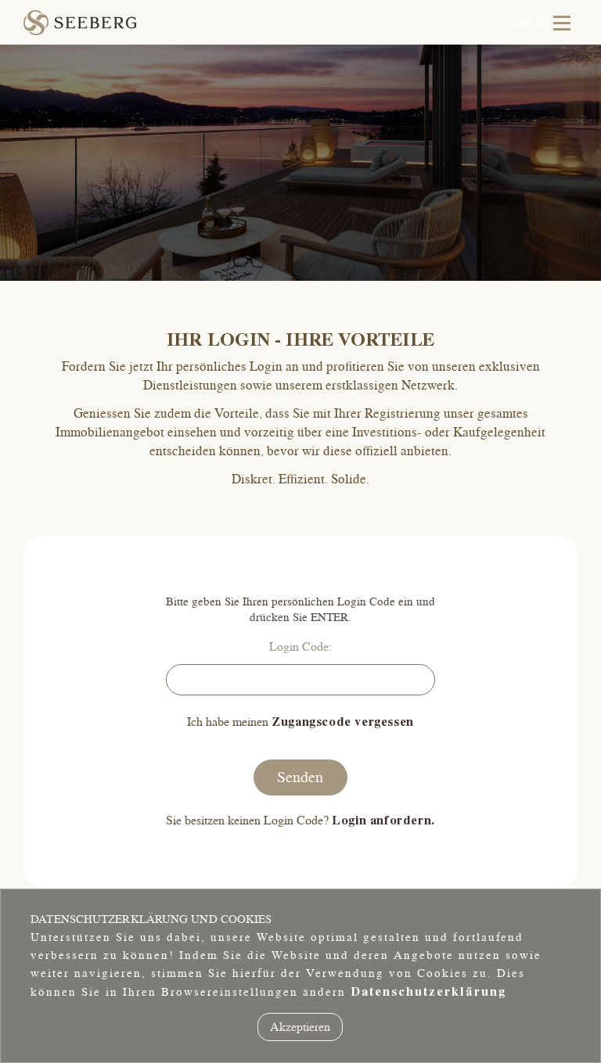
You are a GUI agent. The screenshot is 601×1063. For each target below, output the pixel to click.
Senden (300, 777)
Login (528, 23)
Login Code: (300, 646)
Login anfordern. (383, 820)
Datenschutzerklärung (428, 991)
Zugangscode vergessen (343, 722)
